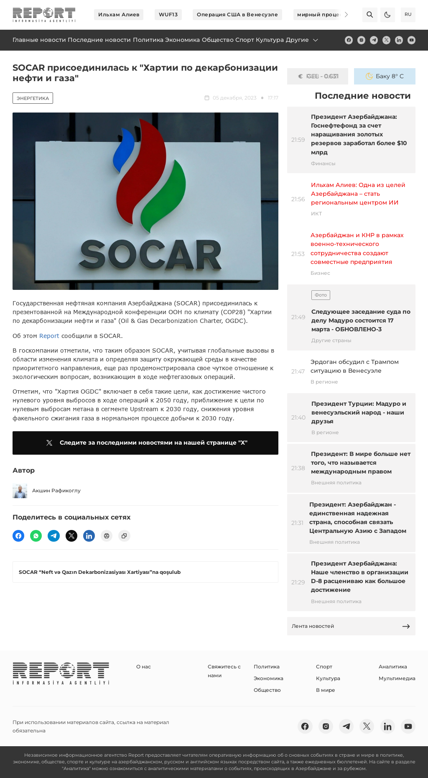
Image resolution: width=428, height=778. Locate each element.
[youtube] (411, 40)
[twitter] (386, 40)
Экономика (268, 678)
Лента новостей (351, 626)
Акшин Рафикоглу (47, 490)
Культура (328, 678)
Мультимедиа (397, 678)
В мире (325, 690)
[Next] (341, 14)
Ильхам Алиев (119, 14)
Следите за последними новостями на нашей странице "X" (145, 443)
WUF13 (168, 14)
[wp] (36, 536)
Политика (267, 666)
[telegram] (374, 40)
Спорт (324, 666)
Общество (267, 690)
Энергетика (33, 98)
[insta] (361, 40)
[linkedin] (399, 40)
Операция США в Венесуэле (237, 14)
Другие (302, 40)
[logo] (44, 15)
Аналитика (393, 666)
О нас (143, 666)
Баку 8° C (385, 76)
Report (49, 335)
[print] (106, 536)
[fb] (349, 40)
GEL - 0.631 (318, 76)
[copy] (124, 536)
